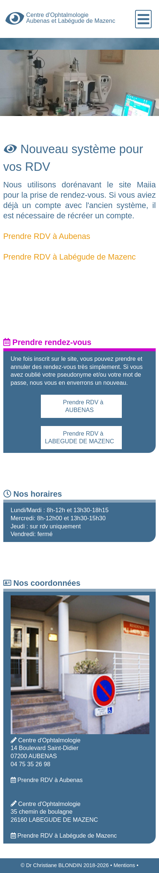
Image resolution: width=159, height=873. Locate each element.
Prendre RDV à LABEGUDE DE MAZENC (79, 437)
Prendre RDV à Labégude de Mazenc (69, 256)
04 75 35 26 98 (30, 764)
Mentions (124, 865)
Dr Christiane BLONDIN (54, 865)
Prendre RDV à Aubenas (46, 236)
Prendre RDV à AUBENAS (83, 406)
